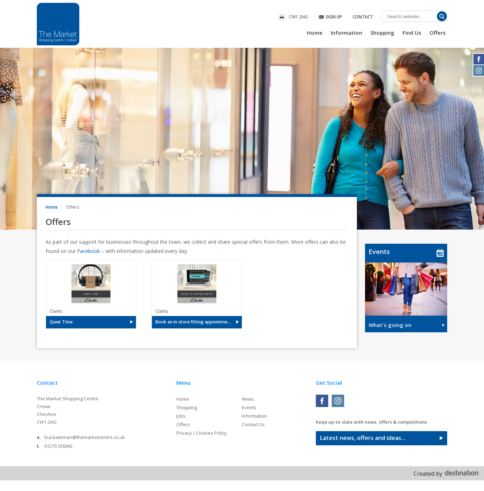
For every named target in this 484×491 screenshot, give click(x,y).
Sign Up (334, 17)
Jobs (181, 416)
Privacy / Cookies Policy (201, 433)
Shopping (382, 32)
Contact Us (253, 424)
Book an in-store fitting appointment (193, 322)
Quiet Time (61, 322)
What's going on (390, 324)
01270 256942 (58, 446)
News (248, 399)
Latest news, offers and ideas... (362, 438)
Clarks (56, 311)
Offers (437, 32)
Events (379, 251)
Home (315, 32)
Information (346, 32)
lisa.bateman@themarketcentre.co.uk (84, 437)
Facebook (88, 251)
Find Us (412, 32)
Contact (363, 17)
